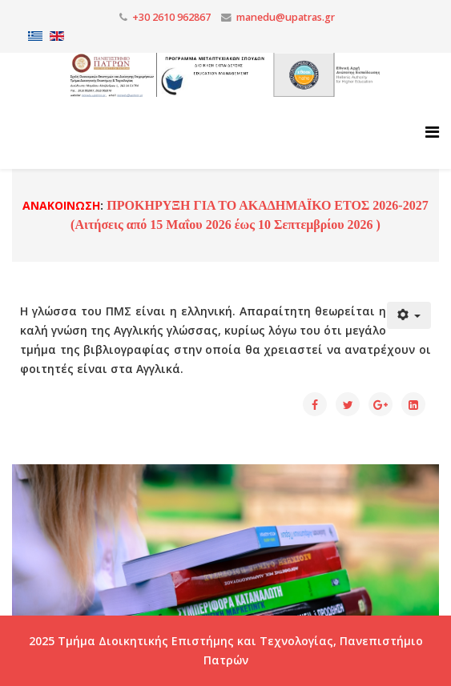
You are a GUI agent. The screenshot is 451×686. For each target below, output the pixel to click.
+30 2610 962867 (171, 17)
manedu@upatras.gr (285, 17)
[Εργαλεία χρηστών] (409, 315)
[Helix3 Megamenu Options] (432, 131)
